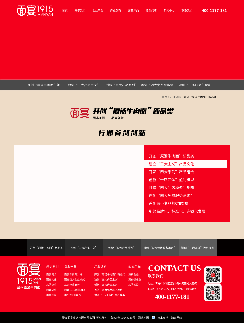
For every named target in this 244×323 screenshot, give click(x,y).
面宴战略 (51, 289)
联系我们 (186, 10)
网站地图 (143, 317)
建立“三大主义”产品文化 (171, 163)
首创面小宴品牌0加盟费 (168, 203)
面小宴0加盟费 (72, 295)
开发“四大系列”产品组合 (171, 171)
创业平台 (97, 10)
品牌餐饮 (133, 284)
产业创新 (115, 10)
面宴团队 (51, 295)
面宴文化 (51, 279)
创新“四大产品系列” (122, 85)
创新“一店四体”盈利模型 (171, 179)
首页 (65, 10)
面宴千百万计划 (73, 274)
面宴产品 (133, 10)
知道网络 (176, 317)
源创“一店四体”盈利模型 (198, 85)
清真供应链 (134, 279)
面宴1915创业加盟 (74, 289)
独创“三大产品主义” (84, 85)
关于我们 (80, 10)
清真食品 (133, 274)
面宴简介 (51, 274)
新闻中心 (169, 10)
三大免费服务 (72, 284)
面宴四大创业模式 (74, 279)
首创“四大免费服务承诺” (160, 85)
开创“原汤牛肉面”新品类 (46, 85)
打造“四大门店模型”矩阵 (171, 187)
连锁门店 (151, 10)
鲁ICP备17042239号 (123, 317)
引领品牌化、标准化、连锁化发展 (177, 211)
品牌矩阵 (51, 284)
